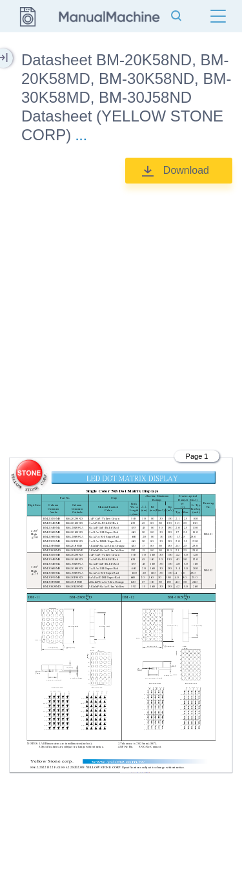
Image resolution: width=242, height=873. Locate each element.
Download (186, 170)
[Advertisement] (121, 314)
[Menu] (218, 16)
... (80, 135)
